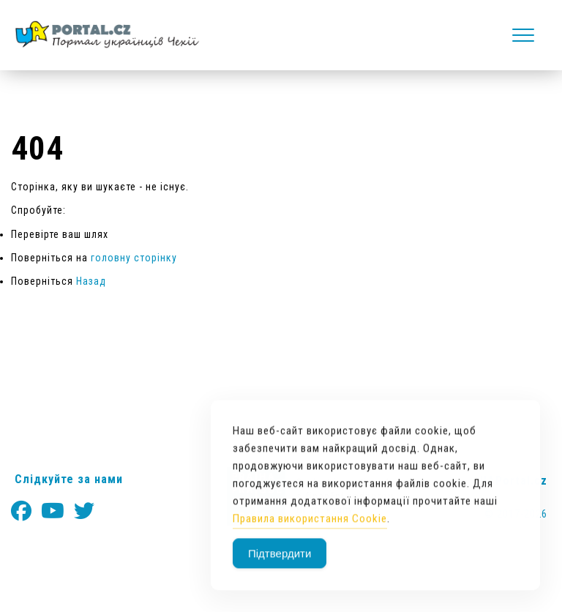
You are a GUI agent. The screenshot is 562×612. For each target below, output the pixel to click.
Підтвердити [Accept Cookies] (279, 573)
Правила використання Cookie (310, 538)
